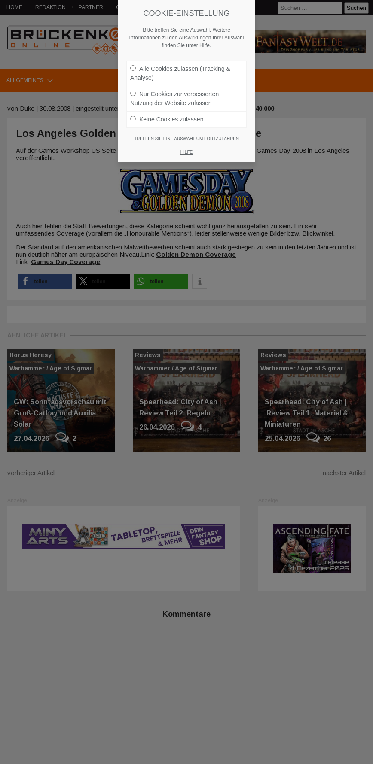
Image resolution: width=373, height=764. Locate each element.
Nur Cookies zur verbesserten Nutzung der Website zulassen (174, 94)
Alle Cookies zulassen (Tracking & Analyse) (180, 69)
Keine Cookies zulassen (166, 115)
